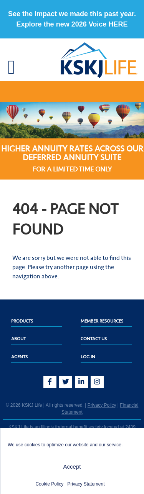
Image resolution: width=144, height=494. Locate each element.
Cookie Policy (49, 484)
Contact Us (94, 338)
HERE (117, 24)
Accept (72, 466)
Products (22, 321)
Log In (88, 356)
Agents (19, 356)
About (18, 338)
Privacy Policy (102, 405)
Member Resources (102, 321)
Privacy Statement (85, 484)
